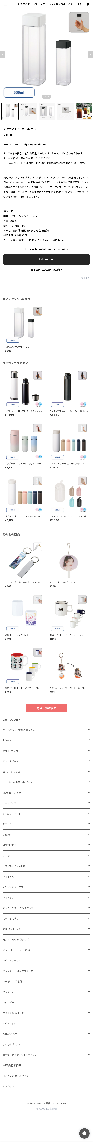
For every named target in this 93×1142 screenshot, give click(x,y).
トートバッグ (9, 803)
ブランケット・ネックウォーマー (19, 971)
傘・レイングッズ (11, 771)
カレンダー (8, 1002)
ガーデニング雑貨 (12, 981)
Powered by (46, 1109)
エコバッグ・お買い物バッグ (17, 782)
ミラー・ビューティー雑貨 (16, 950)
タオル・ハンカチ (11, 750)
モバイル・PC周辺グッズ (16, 939)
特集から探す (10, 1033)
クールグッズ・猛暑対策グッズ (19, 729)
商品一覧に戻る (46, 708)
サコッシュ (8, 824)
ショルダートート (12, 813)
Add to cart (46, 259)
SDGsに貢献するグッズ (15, 1075)
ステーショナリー (12, 918)
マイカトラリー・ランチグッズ (18, 908)
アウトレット (9, 1023)
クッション (8, 992)
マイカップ (8, 897)
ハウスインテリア (12, 960)
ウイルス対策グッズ (13, 1013)
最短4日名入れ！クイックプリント (21, 1054)
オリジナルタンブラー (14, 887)
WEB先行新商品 (12, 1065)
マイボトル (8, 876)
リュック (7, 834)
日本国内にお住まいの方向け (46, 269)
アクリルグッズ (11, 761)
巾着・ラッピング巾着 (14, 866)
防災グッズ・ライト (12, 929)
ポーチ (6, 855)
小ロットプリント (11, 1044)
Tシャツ (7, 740)
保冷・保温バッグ (12, 792)
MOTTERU (9, 845)
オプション (8, 1086)
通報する (85, 278)
